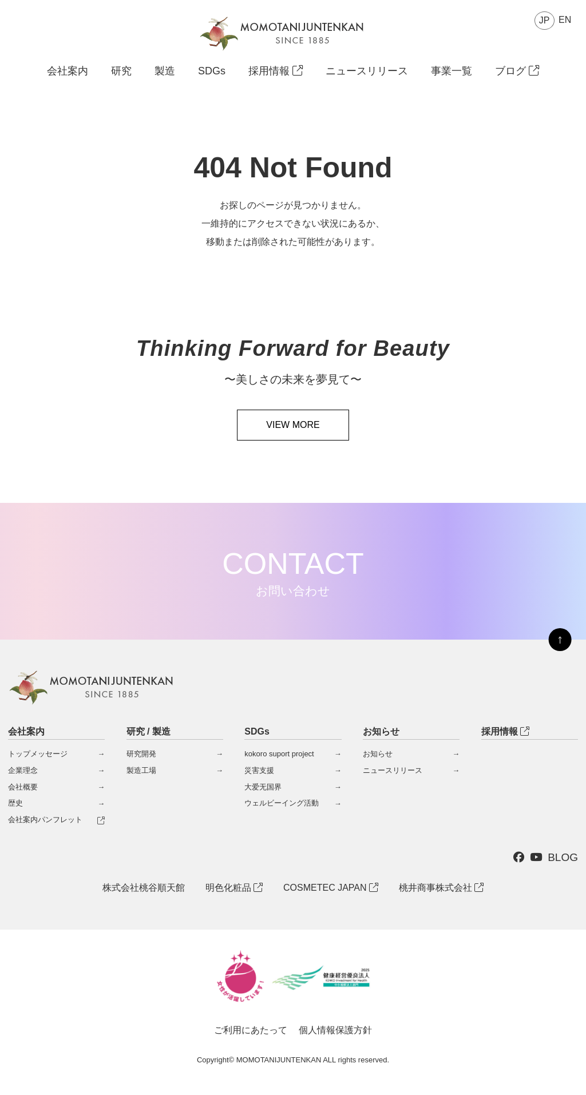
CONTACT (293, 572)
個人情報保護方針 (335, 1030)
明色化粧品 (234, 887)
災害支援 (259, 770)
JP (544, 20)
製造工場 (141, 770)
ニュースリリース (367, 71)
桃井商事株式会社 (441, 887)
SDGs (211, 71)
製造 (165, 71)
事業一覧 (451, 71)
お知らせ (378, 753)
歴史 (15, 803)
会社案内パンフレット (45, 819)
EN (565, 20)
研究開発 (141, 753)
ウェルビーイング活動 (281, 803)
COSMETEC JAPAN (330, 887)
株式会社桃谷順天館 (143, 887)
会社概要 (23, 787)
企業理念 (23, 770)
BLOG (563, 857)
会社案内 (67, 71)
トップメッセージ (38, 753)
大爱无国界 (263, 787)
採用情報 (275, 71)
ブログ (517, 71)
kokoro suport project (279, 753)
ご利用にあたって (250, 1030)
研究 (121, 71)
